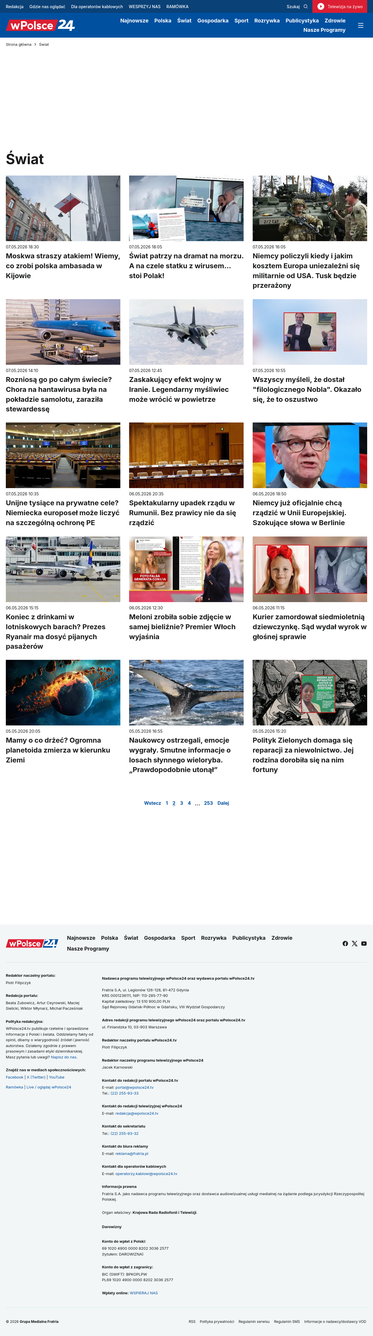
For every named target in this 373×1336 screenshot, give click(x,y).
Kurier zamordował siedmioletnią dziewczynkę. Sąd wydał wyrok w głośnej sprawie (310, 627)
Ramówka (14, 1087)
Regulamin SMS (287, 1321)
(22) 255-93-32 (124, 1133)
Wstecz (152, 803)
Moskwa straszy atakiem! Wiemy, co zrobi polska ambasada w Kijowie (63, 266)
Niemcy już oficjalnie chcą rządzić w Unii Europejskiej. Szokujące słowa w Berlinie (299, 513)
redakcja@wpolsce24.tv (136, 1113)
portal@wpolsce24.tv (134, 1087)
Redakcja (15, 6)
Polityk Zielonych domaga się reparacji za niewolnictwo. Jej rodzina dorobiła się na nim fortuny (303, 755)
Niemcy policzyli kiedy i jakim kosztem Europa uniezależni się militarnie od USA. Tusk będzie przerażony (306, 271)
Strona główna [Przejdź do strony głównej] (18, 44)
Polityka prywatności (217, 1321)
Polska (162, 20)
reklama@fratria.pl (131, 1153)
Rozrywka (267, 20)
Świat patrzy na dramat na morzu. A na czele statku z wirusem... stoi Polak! (186, 266)
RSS (192, 1321)
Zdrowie (335, 20)
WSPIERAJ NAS (144, 1293)
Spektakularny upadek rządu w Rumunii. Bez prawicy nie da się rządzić (182, 513)
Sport (241, 20)
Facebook (14, 1077)
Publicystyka (302, 20)
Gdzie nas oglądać (47, 6)
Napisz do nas (63, 1057)
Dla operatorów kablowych (97, 6)
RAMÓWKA (177, 6)
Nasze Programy (324, 30)
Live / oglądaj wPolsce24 (49, 1087)
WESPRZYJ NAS (145, 6)
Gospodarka (212, 20)
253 (208, 803)
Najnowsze (134, 20)
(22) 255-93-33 (124, 1093)
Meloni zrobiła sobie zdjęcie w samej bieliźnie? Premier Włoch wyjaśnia (182, 627)
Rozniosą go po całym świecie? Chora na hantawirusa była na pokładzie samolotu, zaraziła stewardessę (59, 394)
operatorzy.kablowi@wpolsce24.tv (146, 1173)
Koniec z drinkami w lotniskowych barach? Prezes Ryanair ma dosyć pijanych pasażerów (55, 632)
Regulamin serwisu (254, 1321)
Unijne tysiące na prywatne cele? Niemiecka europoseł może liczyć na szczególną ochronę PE (62, 513)
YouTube (56, 1077)
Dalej (223, 803)
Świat (184, 20)
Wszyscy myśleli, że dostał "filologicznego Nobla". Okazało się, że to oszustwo (307, 389)
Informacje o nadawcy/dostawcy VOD (335, 1321)
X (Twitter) (36, 1077)
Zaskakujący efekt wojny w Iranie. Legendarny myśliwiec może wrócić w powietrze (179, 389)
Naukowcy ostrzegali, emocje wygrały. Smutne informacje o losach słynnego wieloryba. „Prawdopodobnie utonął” (180, 755)
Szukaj (297, 6)
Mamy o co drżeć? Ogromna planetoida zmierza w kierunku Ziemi (58, 750)
